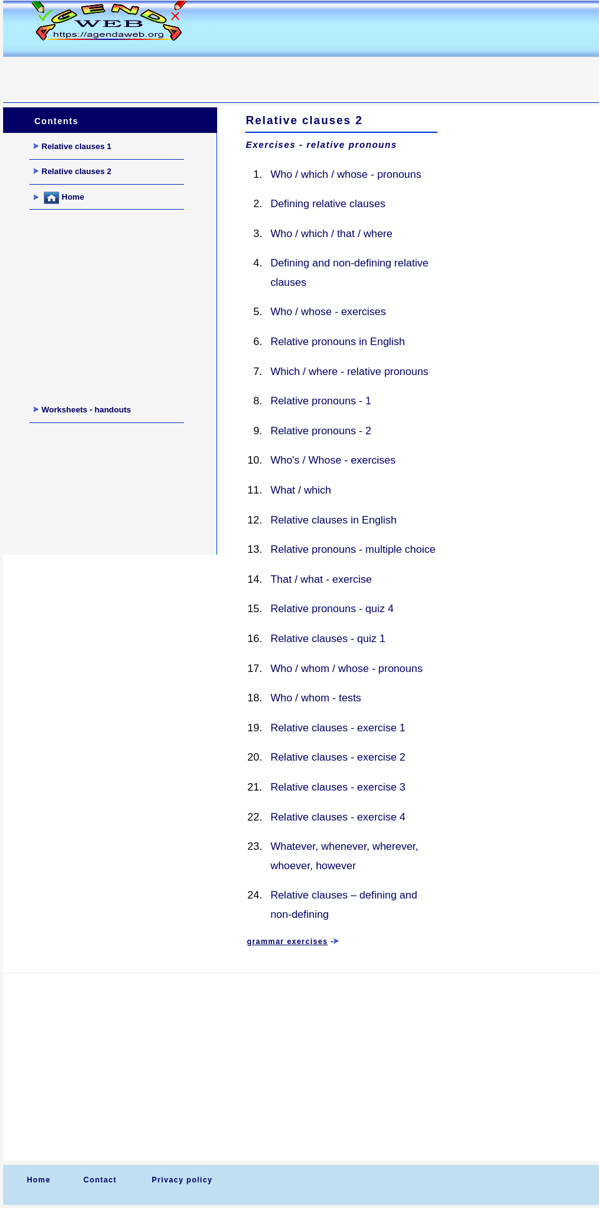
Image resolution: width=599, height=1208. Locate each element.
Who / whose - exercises (328, 312)
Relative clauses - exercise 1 (337, 728)
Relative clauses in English (333, 520)
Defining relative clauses (327, 204)
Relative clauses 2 (73, 171)
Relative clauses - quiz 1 (327, 639)
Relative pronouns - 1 (320, 401)
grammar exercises (287, 941)
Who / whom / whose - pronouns (346, 669)
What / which (300, 490)
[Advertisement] (230, 72)
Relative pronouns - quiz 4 (332, 609)
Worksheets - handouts (83, 409)
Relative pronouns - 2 (320, 431)
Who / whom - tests (315, 698)
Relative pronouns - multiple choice (353, 549)
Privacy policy (182, 1180)
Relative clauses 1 (73, 146)
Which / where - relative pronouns (349, 372)
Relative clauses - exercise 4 (337, 817)
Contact (100, 1180)
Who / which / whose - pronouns (345, 174)
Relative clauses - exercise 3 (337, 787)
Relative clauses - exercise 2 (337, 757)
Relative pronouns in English (337, 342)
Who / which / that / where (331, 234)
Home (59, 198)
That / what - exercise (321, 579)
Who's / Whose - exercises (333, 460)
